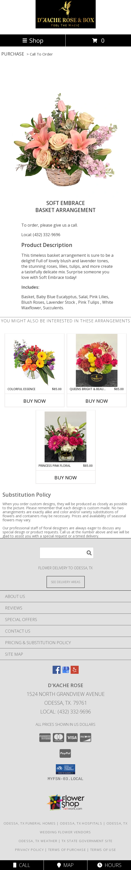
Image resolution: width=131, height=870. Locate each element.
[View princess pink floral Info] (65, 437)
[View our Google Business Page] (66, 672)
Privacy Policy (29, 849)
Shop (32, 40)
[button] (65, 769)
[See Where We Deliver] (66, 581)
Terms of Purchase (67, 849)
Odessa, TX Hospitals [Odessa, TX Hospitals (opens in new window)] (81, 823)
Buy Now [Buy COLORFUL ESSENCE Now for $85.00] (34, 401)
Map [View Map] (65, 865)
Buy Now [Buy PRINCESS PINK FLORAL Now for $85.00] (65, 477)
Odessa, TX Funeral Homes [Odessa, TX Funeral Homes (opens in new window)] (30, 823)
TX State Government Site (87, 841)
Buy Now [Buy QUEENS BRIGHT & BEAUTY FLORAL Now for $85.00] (96, 401)
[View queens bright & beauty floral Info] (96, 360)
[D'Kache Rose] (66, 27)
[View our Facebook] (57, 672)
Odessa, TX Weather (38, 841)
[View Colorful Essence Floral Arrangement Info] (34, 360)
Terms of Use (103, 849)
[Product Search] (67, 552)
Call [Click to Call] (21, 865)
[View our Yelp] (75, 672)
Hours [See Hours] (109, 865)
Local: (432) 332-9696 (40, 234)
